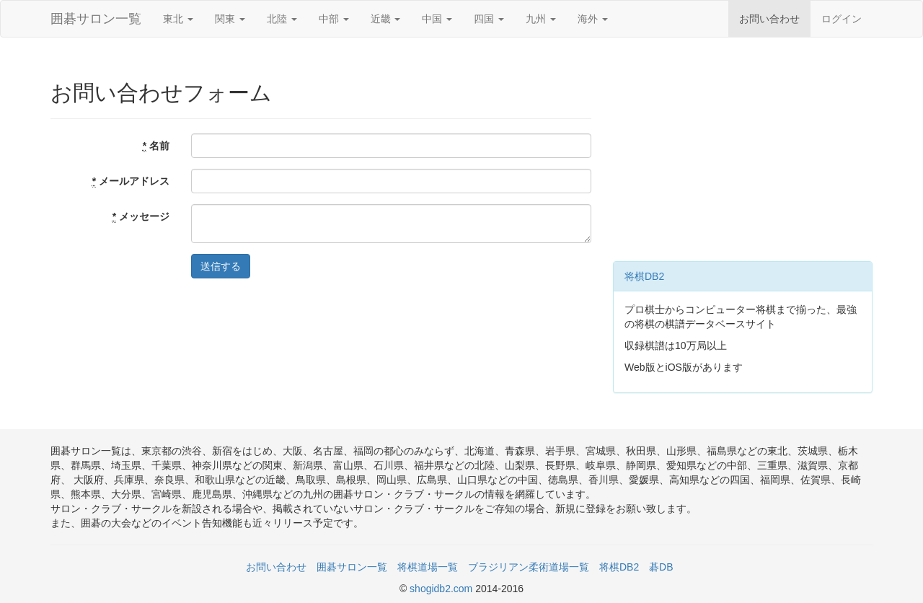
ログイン (841, 19)
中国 (437, 19)
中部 (334, 19)
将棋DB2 (644, 276)
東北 (178, 19)
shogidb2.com (442, 588)
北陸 (282, 19)
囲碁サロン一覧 (95, 19)
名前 (156, 146)
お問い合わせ (769, 19)
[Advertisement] (743, 153)
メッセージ (140, 217)
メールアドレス (130, 181)
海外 (593, 19)
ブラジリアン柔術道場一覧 (528, 567)
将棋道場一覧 (427, 567)
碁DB (661, 567)
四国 (489, 19)
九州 (541, 19)
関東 (230, 19)
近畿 (386, 19)
